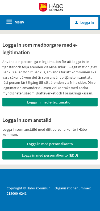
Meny (19, 22)
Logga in (84, 22)
